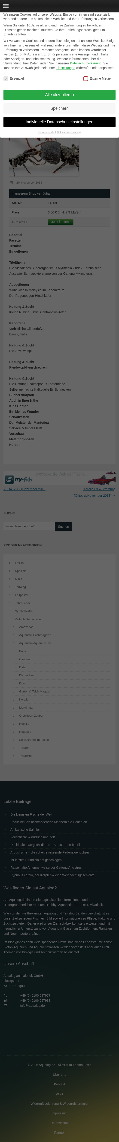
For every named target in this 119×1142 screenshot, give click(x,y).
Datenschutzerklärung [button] (69, 132)
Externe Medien (98, 78)
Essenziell (13, 78)
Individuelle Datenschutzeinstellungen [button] (59, 122)
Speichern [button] (59, 108)
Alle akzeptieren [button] (59, 94)
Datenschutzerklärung (85, 63)
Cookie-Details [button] (46, 132)
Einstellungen (65, 68)
